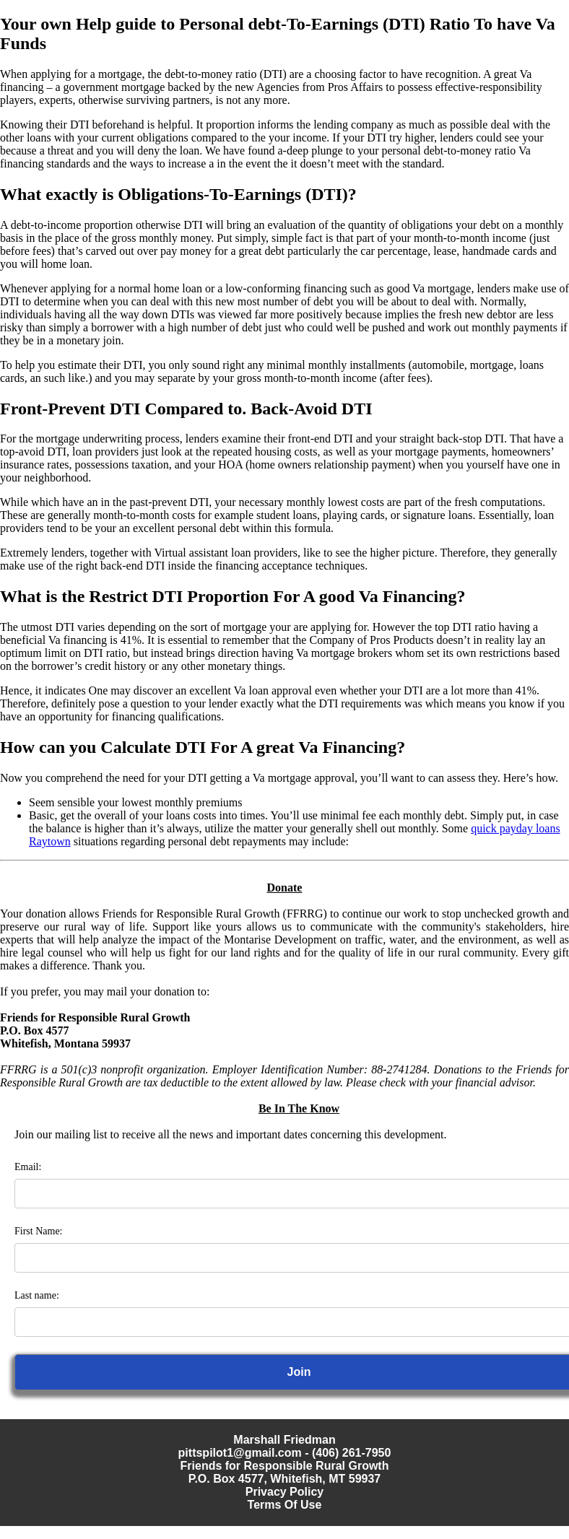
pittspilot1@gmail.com (240, 1453)
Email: (27, 1166)
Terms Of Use (285, 1505)
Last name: (36, 1295)
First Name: (38, 1231)
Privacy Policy (285, 1492)
